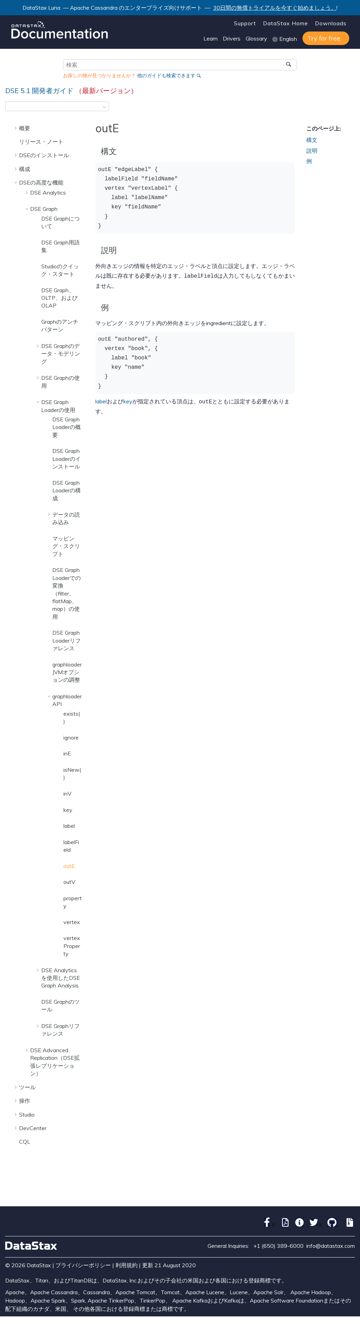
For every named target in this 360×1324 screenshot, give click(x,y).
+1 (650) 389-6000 (278, 1245)
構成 (24, 169)
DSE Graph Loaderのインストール (66, 458)
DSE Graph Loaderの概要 (66, 427)
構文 (311, 139)
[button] (16, 128)
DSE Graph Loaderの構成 (66, 490)
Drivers (231, 38)
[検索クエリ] (180, 64)
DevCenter (32, 1128)
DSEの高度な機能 (41, 182)
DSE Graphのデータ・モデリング (60, 353)
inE (67, 753)
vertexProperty (71, 945)
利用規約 (126, 1265)
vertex (71, 922)
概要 (24, 128)
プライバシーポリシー (83, 1265)
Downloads (330, 23)
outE (69, 865)
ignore (71, 737)
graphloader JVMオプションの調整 (67, 672)
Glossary (256, 38)
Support (245, 23)
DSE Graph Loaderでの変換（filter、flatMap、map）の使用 (66, 593)
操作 (24, 1100)
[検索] (289, 64)
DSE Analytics (48, 192)
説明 (311, 150)
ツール (27, 1087)
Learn (210, 38)
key (67, 809)
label (69, 825)
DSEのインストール (44, 155)
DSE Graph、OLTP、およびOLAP (59, 298)
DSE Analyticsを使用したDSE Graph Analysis (60, 978)
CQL (24, 1141)
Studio (27, 1114)
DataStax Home (285, 23)
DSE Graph (44, 208)
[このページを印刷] (350, 108)
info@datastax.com (330, 1245)
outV (69, 881)
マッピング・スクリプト (66, 546)
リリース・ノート (41, 141)
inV (67, 793)
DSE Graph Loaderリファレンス (66, 640)
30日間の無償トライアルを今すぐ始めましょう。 (274, 7)
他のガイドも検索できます (166, 75)
